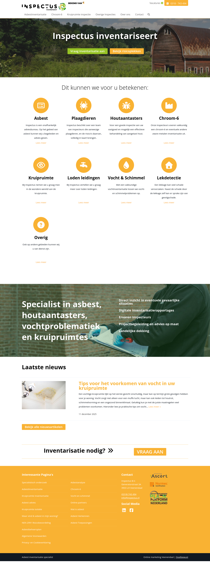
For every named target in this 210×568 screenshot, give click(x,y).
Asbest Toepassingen (81, 529)
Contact (139, 14)
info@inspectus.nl (130, 504)
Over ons (125, 14)
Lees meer (41, 150)
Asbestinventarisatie (35, 14)
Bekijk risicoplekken (127, 56)
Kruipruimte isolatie (32, 516)
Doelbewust (182, 563)
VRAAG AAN (150, 458)
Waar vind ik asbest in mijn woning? (40, 522)
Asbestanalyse (78, 489)
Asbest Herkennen (80, 522)
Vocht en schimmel (80, 502)
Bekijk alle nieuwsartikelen (44, 434)
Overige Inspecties (106, 14)
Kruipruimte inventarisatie (35, 502)
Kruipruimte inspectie (79, 14)
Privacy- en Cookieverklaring (36, 549)
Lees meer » (155, 413)
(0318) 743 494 (128, 501)
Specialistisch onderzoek (34, 489)
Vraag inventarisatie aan (88, 56)
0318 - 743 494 (176, 3)
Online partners (79, 509)
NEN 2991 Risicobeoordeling (36, 529)
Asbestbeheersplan (31, 536)
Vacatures (153, 3)
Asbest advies (29, 509)
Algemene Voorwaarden (34, 542)
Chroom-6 (56, 14)
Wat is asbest (77, 516)
